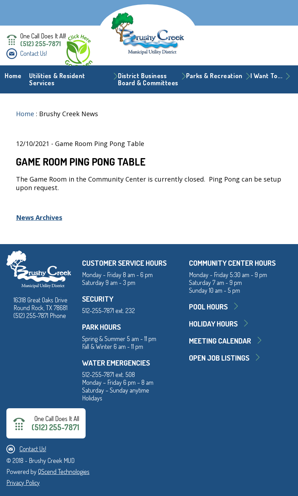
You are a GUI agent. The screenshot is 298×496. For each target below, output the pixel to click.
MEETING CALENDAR (220, 340)
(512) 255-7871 (40, 44)
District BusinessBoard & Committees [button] (148, 79)
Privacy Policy (23, 482)
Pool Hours (208, 306)
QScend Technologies (64, 471)
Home (13, 76)
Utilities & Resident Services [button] (57, 79)
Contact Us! (33, 53)
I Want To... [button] (266, 76)
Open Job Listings (219, 357)
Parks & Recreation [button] (214, 76)
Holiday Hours (213, 323)
